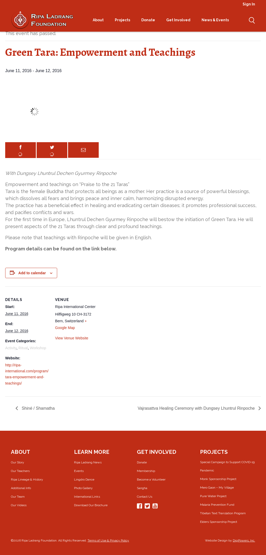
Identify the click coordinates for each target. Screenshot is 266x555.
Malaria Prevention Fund (217, 504)
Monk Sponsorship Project (218, 479)
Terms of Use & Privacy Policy (108, 540)
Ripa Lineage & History (27, 479)
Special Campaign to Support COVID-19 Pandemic (227, 466)
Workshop (38, 348)
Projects (124, 20)
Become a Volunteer (151, 479)
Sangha (142, 488)
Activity (10, 348)
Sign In (249, 4)
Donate (149, 20)
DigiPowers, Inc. (244, 540)
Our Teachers (20, 471)
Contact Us (144, 496)
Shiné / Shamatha (38, 408)
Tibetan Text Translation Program (223, 513)
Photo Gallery (83, 488)
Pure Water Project (213, 496)
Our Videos (18, 505)
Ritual (23, 348)
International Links (87, 496)
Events (79, 471)
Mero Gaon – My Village (217, 487)
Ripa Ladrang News (88, 462)
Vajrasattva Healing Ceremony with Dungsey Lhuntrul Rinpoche (197, 408)
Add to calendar (32, 273)
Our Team (18, 496)
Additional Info (21, 488)
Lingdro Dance (84, 479)
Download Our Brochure (91, 505)
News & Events (217, 20)
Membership (146, 471)
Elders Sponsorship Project (218, 522)
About (100, 20)
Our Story (17, 462)
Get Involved (180, 20)
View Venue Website (71, 338)
